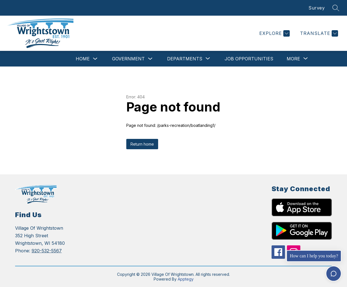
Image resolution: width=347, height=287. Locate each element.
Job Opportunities (249, 58)
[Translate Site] (318, 33)
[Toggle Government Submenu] (150, 59)
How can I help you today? (314, 255)
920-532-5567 (47, 250)
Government (128, 58)
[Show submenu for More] (293, 58)
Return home (142, 144)
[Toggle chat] (333, 273)
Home (83, 58)
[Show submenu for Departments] (184, 58)
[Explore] (274, 33)
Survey (316, 8)
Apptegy (186, 279)
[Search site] (335, 7)
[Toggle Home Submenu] (95, 59)
